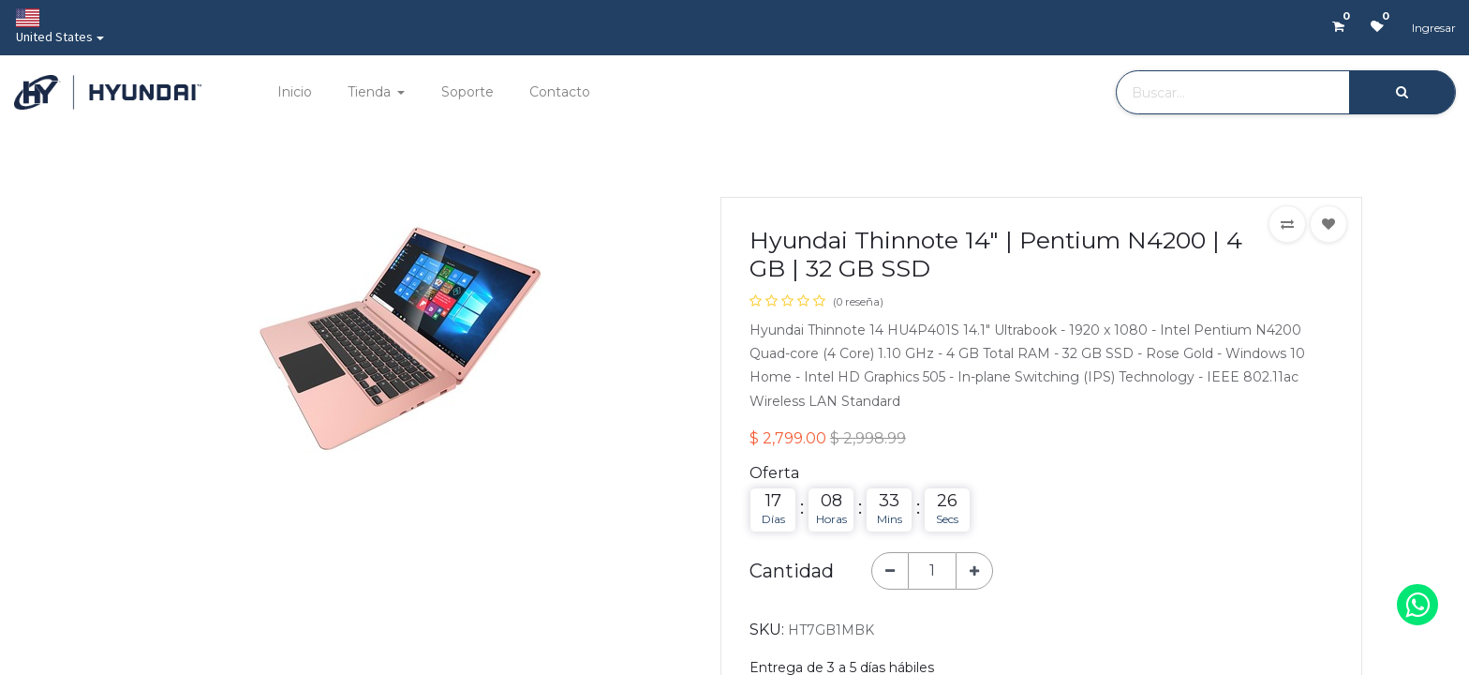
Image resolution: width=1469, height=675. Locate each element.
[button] (1287, 224)
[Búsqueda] (1402, 92)
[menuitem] (293, 92)
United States (54, 26)
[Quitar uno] (890, 571)
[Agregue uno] (974, 571)
